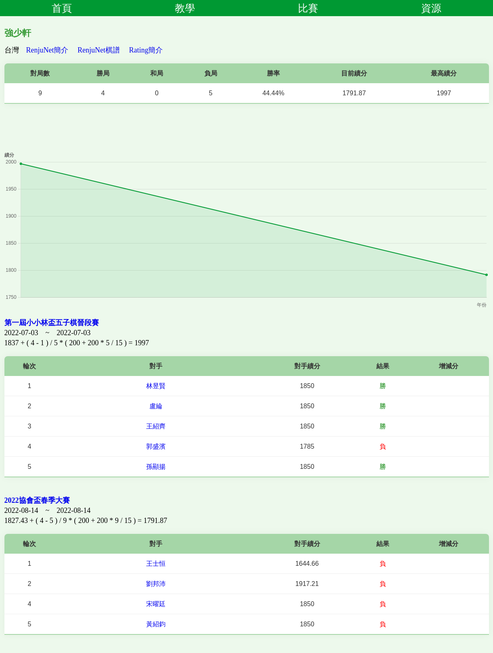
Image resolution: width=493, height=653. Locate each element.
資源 (431, 8)
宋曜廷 (156, 604)
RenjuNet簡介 (47, 50)
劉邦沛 (156, 583)
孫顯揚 (156, 466)
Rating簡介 (146, 50)
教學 (185, 8)
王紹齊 (156, 426)
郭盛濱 (156, 446)
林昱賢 (156, 385)
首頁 (62, 8)
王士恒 (156, 563)
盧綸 (155, 406)
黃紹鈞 (156, 624)
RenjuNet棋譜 (99, 50)
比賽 (308, 8)
